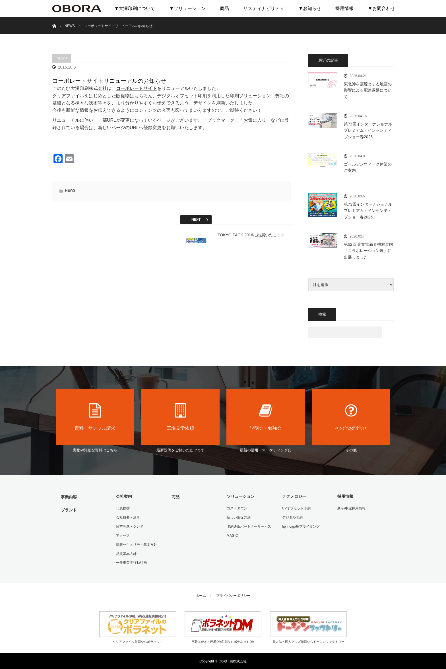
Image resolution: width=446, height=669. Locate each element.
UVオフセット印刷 (296, 508)
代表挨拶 (122, 508)
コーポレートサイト (136, 88)
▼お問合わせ (381, 8)
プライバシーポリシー (233, 595)
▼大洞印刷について (134, 8)
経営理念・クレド (129, 526)
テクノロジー (294, 496)
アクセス (122, 535)
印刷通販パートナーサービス (248, 526)
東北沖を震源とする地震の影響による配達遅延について (368, 90)
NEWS (62, 58)
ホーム (201, 595)
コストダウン (236, 508)
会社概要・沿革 (128, 517)
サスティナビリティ (263, 8)
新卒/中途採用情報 (351, 508)
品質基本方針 (126, 553)
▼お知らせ (309, 8)
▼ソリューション (187, 8)
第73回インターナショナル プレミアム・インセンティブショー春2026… (368, 130)
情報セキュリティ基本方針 (136, 544)
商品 (224, 8)
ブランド (69, 509)
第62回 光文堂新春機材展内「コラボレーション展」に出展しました (368, 250)
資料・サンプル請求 (95, 417)
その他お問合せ (351, 417)
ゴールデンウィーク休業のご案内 (368, 167)
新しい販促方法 (238, 517)
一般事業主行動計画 (131, 562)
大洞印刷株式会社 (233, 660)
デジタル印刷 (292, 517)
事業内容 (69, 497)
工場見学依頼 (180, 417)
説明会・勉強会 (265, 417)
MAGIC (232, 535)
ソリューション (240, 496)
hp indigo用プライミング (301, 526)
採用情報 (344, 8)
